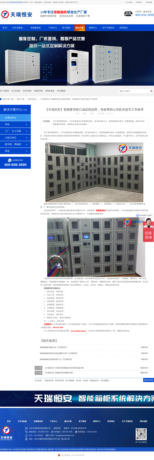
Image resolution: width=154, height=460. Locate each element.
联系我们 (139, 2)
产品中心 (53, 28)
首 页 (5, 28)
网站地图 (149, 2)
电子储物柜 (70, 381)
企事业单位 (32, 99)
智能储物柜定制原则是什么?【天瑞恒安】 (56, 359)
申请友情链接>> (110, 449)
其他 (7, 151)
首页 (12, 99)
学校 (7, 124)
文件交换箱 (17, 28)
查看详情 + (144, 368)
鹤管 (25, 449)
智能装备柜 (49, 91)
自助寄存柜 (59, 381)
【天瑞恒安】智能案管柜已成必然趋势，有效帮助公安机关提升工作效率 (68, 99)
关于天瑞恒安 (108, 28)
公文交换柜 (15, 91)
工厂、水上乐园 (13, 131)
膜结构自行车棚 (33, 449)
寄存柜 (78, 381)
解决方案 (79, 28)
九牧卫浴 (100, 449)
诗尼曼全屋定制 (89, 449)
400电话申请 (18, 449)
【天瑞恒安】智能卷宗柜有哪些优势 (58, 373)
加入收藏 (129, 2)
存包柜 (85, 381)
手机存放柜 (27, 91)
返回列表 (148, 380)
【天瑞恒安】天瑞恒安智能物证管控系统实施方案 (64, 368)
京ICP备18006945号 (78, 428)
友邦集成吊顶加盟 (76, 449)
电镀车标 (43, 449)
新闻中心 (93, 28)
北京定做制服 (62, 449)
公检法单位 (10, 137)
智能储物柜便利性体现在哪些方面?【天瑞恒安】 (59, 353)
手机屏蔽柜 (61, 91)
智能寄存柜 (38, 91)
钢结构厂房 (52, 449)
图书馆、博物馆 (13, 144)
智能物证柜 (94, 381)
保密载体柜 (36, 28)
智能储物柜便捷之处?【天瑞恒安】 (54, 347)
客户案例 (66, 28)
